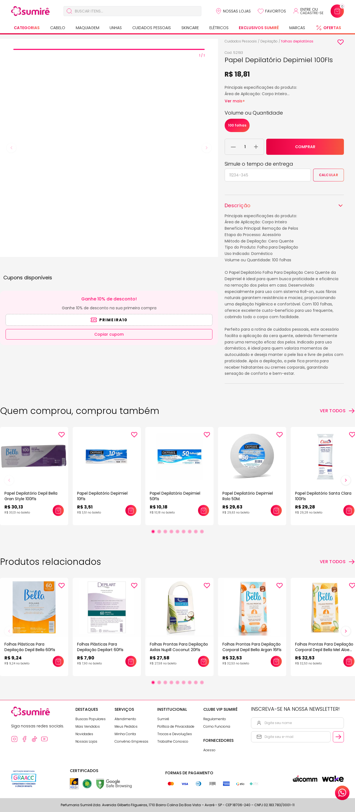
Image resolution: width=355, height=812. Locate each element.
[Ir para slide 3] (165, 531)
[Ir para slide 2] (159, 531)
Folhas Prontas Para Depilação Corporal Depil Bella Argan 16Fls (252, 646)
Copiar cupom (109, 334)
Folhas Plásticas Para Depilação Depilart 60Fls (100, 646)
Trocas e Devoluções (174, 734)
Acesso (209, 750)
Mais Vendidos (87, 726)
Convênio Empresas (131, 741)
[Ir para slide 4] (171, 531)
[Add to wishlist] (340, 42)
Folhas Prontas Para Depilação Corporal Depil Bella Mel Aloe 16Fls (324, 649)
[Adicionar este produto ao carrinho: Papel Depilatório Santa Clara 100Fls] (348, 510)
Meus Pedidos (126, 726)
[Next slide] (206, 148)
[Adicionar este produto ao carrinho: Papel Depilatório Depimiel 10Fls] (130, 510)
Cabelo (57, 28)
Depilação (269, 41)
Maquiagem (87, 28)
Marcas (297, 28)
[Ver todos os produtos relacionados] (337, 561)
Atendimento (125, 719)
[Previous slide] (11, 148)
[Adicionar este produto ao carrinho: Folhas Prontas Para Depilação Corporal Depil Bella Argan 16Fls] (276, 661)
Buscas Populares (90, 719)
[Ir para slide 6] (184, 531)
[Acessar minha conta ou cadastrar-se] (308, 11)
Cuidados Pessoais (151, 28)
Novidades (84, 734)
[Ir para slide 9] (202, 531)
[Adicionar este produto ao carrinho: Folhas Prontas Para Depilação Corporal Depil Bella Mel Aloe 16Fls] (348, 661)
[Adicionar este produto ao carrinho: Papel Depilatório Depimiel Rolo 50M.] (276, 510)
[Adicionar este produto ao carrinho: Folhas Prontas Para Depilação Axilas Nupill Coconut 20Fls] (203, 661)
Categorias (27, 28)
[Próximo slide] (346, 480)
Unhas (116, 28)
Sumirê (163, 719)
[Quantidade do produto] (245, 147)
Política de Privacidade (175, 726)
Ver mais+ (235, 101)
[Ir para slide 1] (153, 531)
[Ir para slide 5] (177, 531)
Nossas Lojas (237, 11)
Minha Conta (125, 734)
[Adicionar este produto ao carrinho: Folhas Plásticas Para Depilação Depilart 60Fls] (130, 661)
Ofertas (332, 28)
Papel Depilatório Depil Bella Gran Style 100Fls (30, 496)
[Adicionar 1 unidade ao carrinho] (256, 147)
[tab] (109, 49)
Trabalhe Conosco (172, 741)
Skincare (190, 28)
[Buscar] (69, 11)
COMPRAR (305, 147)
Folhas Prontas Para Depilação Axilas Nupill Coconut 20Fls (179, 646)
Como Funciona (216, 726)
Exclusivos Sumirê (259, 28)
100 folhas (237, 125)
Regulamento (214, 719)
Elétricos (219, 28)
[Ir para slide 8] (196, 531)
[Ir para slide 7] (190, 531)
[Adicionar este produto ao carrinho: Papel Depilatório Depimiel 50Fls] (203, 510)
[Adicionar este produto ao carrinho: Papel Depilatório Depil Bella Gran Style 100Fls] (58, 510)
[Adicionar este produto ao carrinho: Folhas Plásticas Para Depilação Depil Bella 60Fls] (58, 661)
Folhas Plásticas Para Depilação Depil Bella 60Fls (29, 646)
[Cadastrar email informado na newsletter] (338, 736)
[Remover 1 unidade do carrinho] (233, 146)
